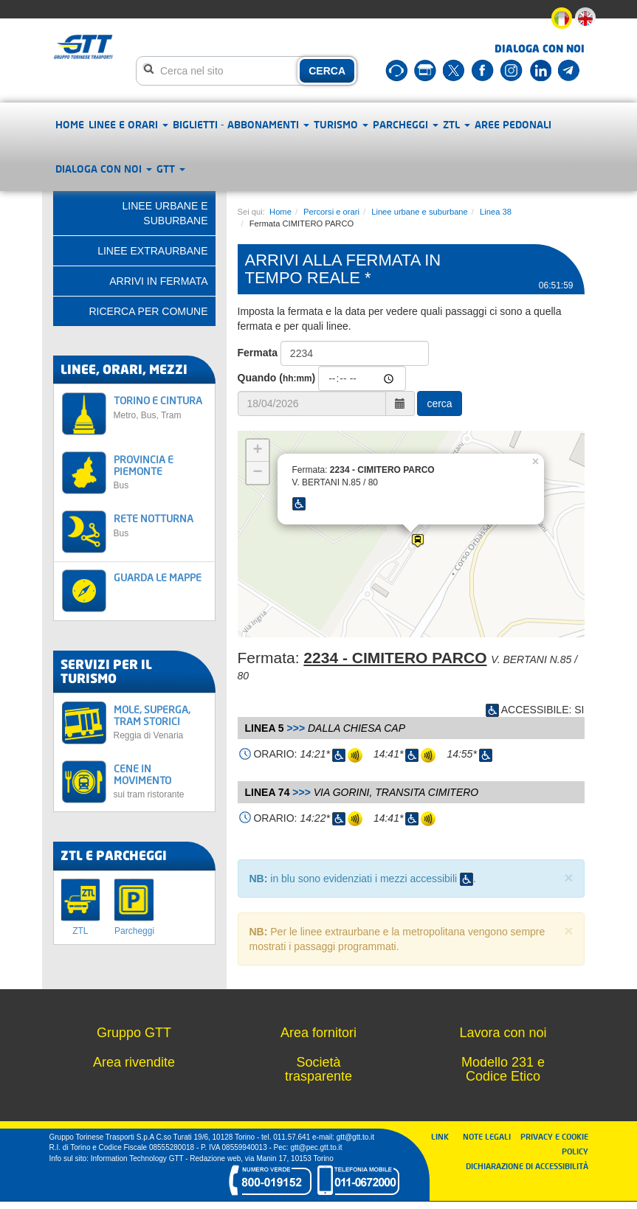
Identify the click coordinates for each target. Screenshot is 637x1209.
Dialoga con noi (103, 168)
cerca (439, 403)
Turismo (341, 124)
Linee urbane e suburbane (419, 211)
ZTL (456, 124)
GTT (170, 168)
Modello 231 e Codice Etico (503, 1069)
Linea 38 (496, 211)
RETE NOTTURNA (160, 525)
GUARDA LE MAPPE (158, 577)
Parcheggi (405, 124)
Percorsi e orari (331, 211)
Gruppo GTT (134, 1032)
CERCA (327, 71)
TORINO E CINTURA (160, 407)
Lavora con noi (502, 1032)
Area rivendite (134, 1062)
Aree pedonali (513, 124)
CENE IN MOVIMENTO (160, 781)
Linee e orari (128, 124)
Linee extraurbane (152, 251)
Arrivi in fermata (158, 281)
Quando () (277, 378)
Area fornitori (318, 1032)
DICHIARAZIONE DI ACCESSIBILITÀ (527, 1166)
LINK (444, 1136)
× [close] (568, 877)
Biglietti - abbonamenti (241, 124)
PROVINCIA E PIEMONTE (160, 472)
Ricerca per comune (148, 311)
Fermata (258, 352)
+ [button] (257, 451)
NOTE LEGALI (490, 1136)
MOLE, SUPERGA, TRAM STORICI (160, 722)
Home (69, 124)
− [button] (257, 473)
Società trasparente (318, 1069)
